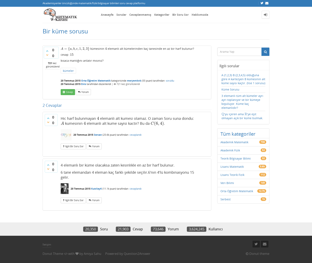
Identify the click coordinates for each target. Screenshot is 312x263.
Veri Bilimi (227, 183)
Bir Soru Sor (180, 15)
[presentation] (75, 49)
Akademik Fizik (230, 150)
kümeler (68, 71)
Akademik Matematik (234, 142)
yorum (85, 92)
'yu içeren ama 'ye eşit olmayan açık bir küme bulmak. (242, 116)
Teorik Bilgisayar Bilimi (235, 158)
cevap (69, 92)
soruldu (170, 80)
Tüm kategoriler (237, 134)
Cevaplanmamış (140, 15)
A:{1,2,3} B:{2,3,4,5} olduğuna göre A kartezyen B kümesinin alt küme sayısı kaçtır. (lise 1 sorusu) (243, 79)
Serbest (225, 199)
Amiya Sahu (92, 253)
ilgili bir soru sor (74, 146)
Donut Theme (53, 253)
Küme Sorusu (230, 89)
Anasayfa (107, 15)
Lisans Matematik (232, 167)
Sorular (121, 15)
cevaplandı (135, 134)
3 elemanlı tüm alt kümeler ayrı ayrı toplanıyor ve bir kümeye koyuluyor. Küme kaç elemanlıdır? (242, 102)
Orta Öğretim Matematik (96, 80)
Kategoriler (161, 15)
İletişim (47, 244)
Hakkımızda (200, 15)
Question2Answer (137, 253)
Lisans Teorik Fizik (232, 175)
